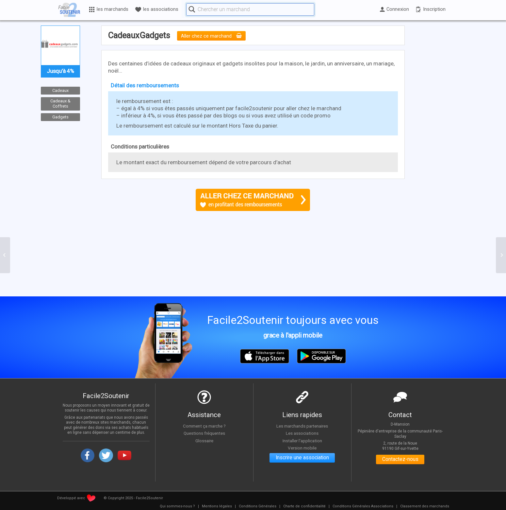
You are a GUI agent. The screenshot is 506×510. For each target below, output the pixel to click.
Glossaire (204, 440)
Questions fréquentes (204, 433)
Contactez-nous (400, 460)
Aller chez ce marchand (211, 36)
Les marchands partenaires (302, 426)
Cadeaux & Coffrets (60, 103)
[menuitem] (177, 506)
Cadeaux (60, 90)
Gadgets (60, 116)
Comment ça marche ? (204, 426)
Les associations (302, 433)
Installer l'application (302, 440)
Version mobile (302, 448)
